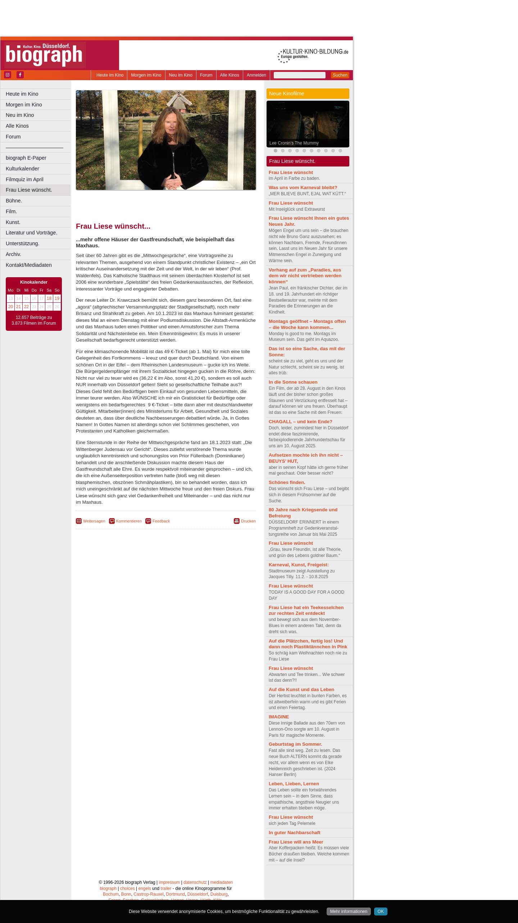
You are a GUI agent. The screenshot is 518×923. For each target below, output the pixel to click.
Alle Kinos (229, 75)
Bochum (111, 894)
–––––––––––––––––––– (34, 147)
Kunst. (13, 222)
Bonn (126, 894)
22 (26, 306)
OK (381, 911)
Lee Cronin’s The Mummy (294, 143)
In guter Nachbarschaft (295, 832)
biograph (108, 888)
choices (127, 888)
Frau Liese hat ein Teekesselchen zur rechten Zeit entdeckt (306, 610)
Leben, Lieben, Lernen (294, 783)
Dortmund (175, 894)
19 (57, 298)
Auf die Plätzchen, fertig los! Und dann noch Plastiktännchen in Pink (308, 644)
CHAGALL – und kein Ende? (300, 421)
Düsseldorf (197, 894)
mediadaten (221, 882)
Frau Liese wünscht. (29, 190)
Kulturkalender (22, 169)
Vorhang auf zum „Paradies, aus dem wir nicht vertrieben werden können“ (305, 276)
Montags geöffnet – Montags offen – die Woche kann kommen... (307, 324)
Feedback (161, 521)
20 (10, 306)
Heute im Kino (109, 75)
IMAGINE (279, 716)
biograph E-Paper (26, 158)
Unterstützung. (23, 243)
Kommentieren (129, 521)
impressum (169, 882)
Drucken (248, 521)
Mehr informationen (348, 911)
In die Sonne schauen (293, 382)
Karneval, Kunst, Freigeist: (299, 564)
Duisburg (219, 894)
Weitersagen (94, 521)
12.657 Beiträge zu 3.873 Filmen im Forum (34, 320)
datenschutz (195, 882)
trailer (165, 888)
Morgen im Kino (146, 75)
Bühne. (14, 201)
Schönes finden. (287, 482)
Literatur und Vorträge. (31, 233)
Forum (206, 75)
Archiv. (13, 254)
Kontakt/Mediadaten (29, 265)
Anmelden (256, 75)
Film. (11, 211)
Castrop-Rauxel (148, 894)
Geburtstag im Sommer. (295, 744)
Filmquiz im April (25, 179)
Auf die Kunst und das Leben (301, 689)
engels (144, 888)
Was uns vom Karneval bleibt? (303, 187)
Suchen (340, 75)
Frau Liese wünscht (291, 172)
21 (18, 306)
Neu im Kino (180, 75)
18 (49, 298)
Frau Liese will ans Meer (296, 842)
